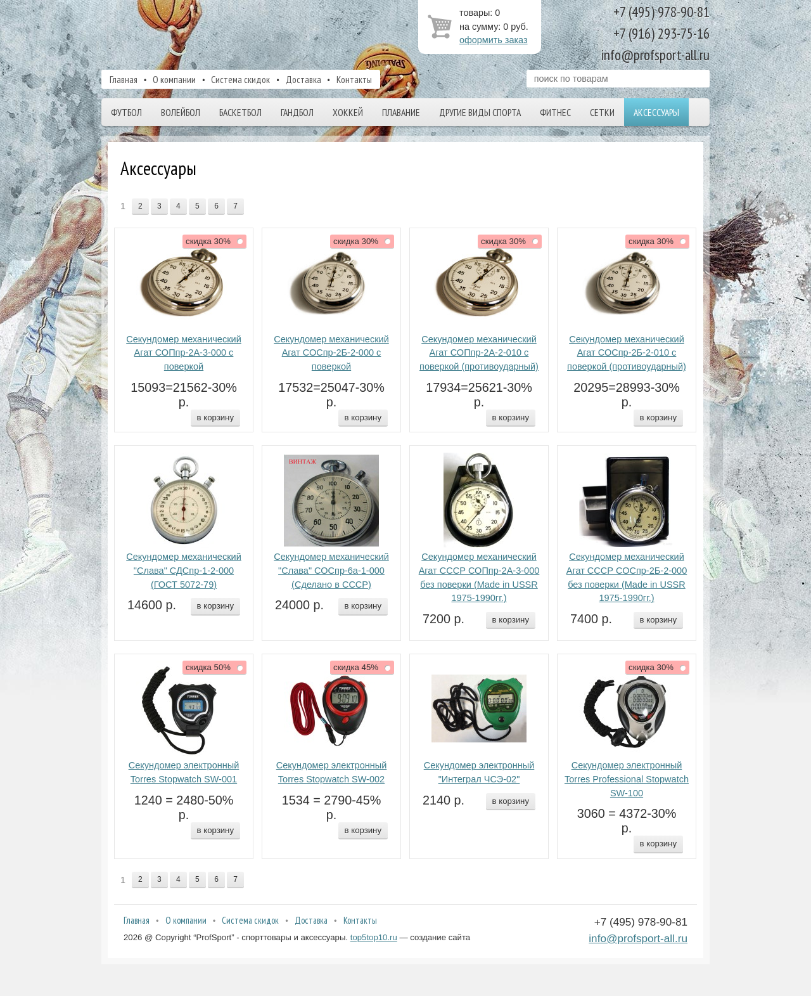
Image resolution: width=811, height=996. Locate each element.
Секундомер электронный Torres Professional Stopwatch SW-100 (627, 779)
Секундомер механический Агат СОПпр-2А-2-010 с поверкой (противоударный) (479, 353)
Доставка (303, 79)
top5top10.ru (373, 937)
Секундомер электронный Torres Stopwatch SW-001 (184, 772)
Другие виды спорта (480, 112)
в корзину (215, 417)
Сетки (602, 112)
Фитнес (555, 112)
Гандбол (297, 112)
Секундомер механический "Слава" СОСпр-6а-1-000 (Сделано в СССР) (331, 571)
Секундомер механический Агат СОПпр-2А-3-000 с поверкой (183, 353)
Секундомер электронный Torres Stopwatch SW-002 (331, 772)
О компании (174, 79)
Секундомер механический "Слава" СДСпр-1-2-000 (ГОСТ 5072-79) (183, 571)
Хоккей (348, 112)
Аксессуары (656, 112)
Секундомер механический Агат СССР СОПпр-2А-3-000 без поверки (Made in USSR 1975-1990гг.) (479, 577)
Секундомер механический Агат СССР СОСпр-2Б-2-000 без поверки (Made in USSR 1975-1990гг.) (626, 577)
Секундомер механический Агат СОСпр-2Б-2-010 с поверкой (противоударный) (626, 353)
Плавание (401, 112)
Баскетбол (240, 112)
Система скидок (240, 79)
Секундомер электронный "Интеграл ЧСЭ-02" (479, 772)
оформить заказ (493, 40)
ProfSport (230, 34)
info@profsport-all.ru (638, 938)
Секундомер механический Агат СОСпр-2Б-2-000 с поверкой (331, 353)
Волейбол (180, 112)
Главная (123, 79)
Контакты (354, 79)
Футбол (126, 112)
